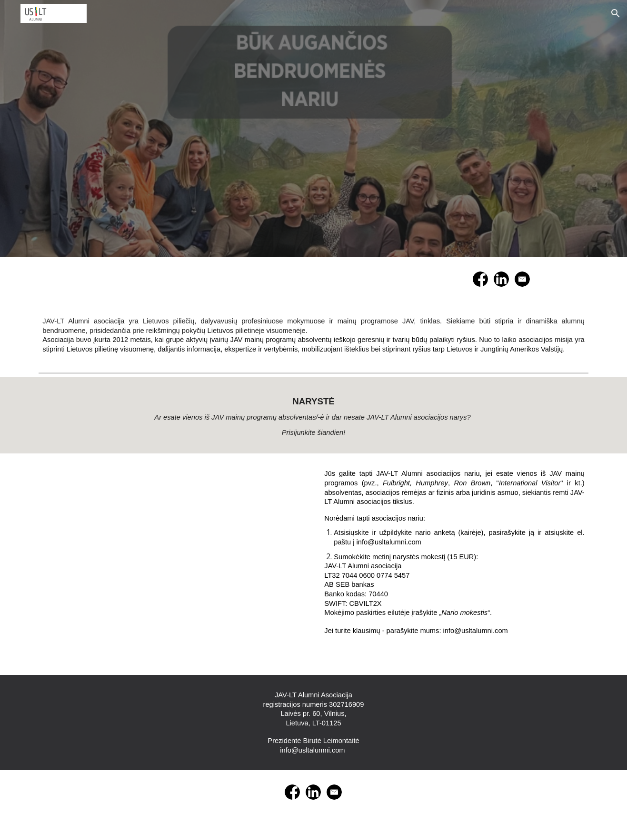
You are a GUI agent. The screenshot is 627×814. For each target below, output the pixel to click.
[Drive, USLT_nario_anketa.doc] (172, 564)
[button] (615, 13)
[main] (313, 334)
